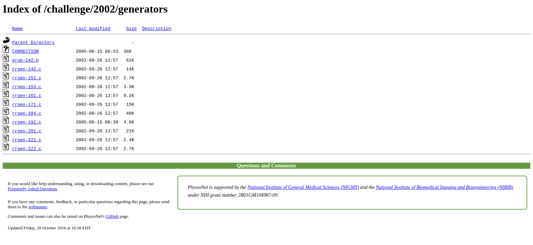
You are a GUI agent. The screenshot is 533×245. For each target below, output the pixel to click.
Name (17, 28)
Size (131, 28)
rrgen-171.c (26, 104)
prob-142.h (25, 60)
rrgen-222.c (26, 148)
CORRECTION (25, 51)
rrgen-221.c (26, 139)
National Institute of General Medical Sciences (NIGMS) (303, 187)
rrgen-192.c (26, 122)
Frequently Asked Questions (32, 188)
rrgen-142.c (26, 69)
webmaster (38, 207)
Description (156, 28)
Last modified (93, 28)
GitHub (112, 216)
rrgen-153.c (26, 86)
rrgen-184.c (26, 113)
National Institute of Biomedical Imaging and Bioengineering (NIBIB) (444, 187)
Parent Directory (33, 42)
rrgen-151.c (26, 78)
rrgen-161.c (26, 95)
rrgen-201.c (26, 131)
